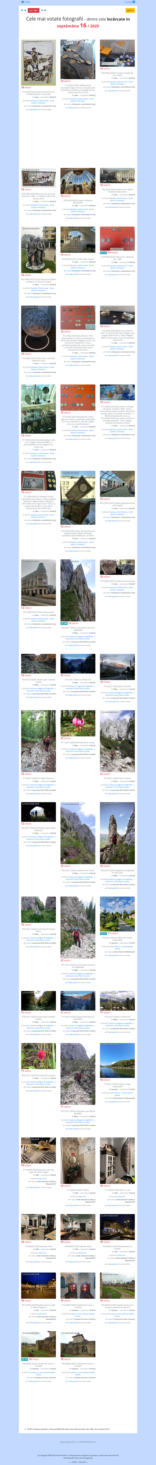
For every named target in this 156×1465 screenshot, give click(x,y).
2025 (129, 10)
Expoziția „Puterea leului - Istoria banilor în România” (42, 102)
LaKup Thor (42, 1179)
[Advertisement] (78, 139)
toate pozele (33, 109)
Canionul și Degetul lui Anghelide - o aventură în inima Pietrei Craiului (80, 637)
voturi (26, 87)
